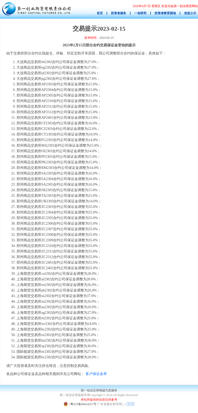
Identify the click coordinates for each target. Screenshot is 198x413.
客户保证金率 (96, 374)
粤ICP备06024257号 (83, 404)
